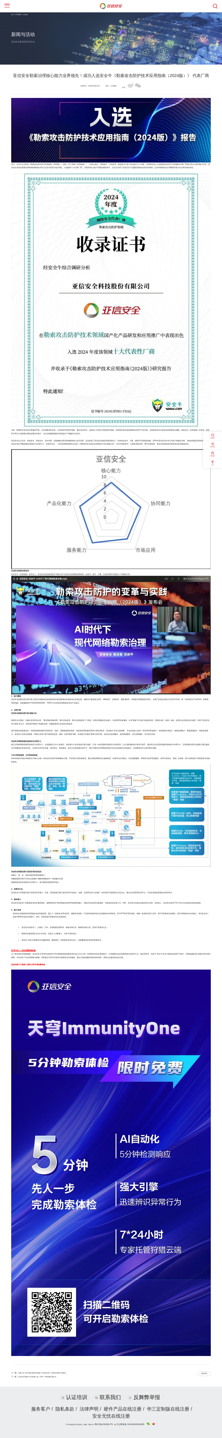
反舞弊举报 (145, 1397)
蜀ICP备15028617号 (109, 1423)
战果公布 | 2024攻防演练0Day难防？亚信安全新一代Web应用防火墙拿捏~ (47, 1373)
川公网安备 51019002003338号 (129, 1423)
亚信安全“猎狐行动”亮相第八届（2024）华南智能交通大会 (41, 1376)
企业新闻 (26, 14)
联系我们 (108, 1397)
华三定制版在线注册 (170, 1408)
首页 (12, 14)
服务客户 (39, 1408)
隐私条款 (64, 1408)
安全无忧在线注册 (111, 1416)
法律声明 (89, 1408)
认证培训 (74, 1397)
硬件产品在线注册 (123, 1408)
